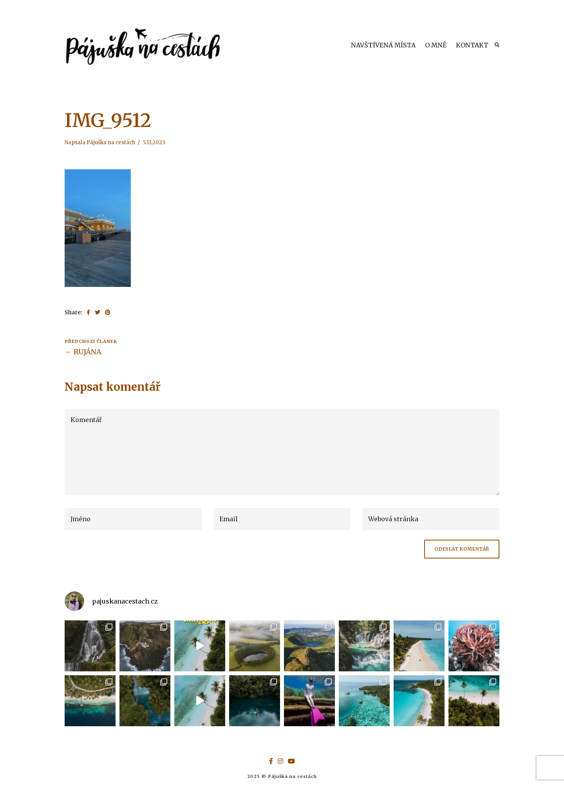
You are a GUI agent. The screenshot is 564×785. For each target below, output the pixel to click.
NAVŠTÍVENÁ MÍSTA (383, 45)
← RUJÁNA (83, 351)
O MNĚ (435, 45)
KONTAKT (472, 45)
